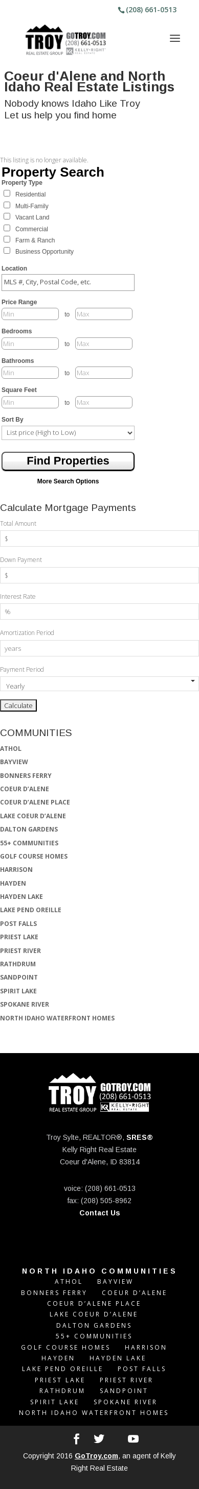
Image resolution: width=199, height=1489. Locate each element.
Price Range (19, 302)
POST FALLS (18, 923)
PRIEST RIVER (20, 950)
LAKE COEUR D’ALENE (33, 816)
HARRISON (16, 869)
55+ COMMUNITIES (29, 843)
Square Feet (19, 390)
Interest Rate (18, 596)
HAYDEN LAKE (21, 896)
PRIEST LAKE (19, 937)
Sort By (13, 419)
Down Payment (21, 559)
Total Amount (18, 523)
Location (14, 268)
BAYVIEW (14, 762)
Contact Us (99, 1213)
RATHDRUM (18, 964)
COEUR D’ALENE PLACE (35, 802)
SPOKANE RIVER (24, 1004)
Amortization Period (27, 632)
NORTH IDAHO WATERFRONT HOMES (57, 1018)
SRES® (139, 1137)
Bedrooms (17, 331)
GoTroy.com (96, 1456)
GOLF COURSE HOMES (34, 856)
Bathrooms (18, 360)
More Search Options (68, 481)
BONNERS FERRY (26, 775)
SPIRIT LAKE (18, 991)
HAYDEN (13, 883)
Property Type (22, 182)
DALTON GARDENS (29, 829)
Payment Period (22, 669)
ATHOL (10, 748)
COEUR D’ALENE (24, 789)
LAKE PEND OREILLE (30, 910)
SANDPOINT (19, 977)
